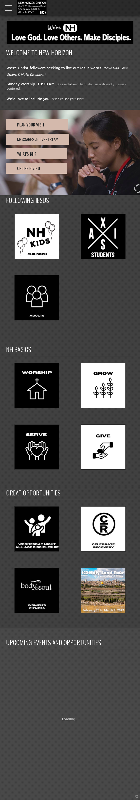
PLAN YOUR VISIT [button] (37, 124)
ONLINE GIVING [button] (36, 168)
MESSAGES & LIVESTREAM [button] (37, 139)
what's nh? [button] (36, 154)
